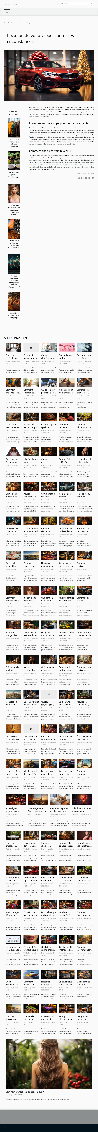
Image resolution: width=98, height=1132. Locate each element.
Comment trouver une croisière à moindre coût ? (30, 986)
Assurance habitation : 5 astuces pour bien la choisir (83, 706)
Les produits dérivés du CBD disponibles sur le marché (84, 882)
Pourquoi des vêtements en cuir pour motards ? (14, 143)
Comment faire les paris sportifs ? (48, 496)
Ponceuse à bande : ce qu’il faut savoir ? (30, 427)
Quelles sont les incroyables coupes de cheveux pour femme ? (14, 210)
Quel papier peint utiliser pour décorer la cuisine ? (13, 567)
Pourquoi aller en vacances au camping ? (14, 315)
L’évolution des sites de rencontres (81, 809)
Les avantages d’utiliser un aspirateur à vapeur (30, 847)
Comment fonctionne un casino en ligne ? (84, 916)
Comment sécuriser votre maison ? (84, 427)
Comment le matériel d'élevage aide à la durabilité (66, 498)
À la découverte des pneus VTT (84, 737)
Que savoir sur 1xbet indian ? (12, 529)
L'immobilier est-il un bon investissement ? (30, 1020)
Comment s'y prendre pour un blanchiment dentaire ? (31, 951)
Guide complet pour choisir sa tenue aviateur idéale (66, 394)
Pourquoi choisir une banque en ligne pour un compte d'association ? (14, 281)
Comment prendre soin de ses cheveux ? (25, 1092)
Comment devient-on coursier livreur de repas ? (66, 428)
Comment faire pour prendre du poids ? (31, 531)
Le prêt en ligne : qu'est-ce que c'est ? (13, 774)
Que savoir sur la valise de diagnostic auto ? (66, 775)
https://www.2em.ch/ (70, 141)
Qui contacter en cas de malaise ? (47, 670)
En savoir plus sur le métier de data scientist (66, 984)
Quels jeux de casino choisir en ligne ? (47, 950)
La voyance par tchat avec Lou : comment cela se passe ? (13, 951)
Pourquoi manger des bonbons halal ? (13, 635)
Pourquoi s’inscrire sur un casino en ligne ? (66, 1020)
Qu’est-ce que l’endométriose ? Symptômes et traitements (13, 463)
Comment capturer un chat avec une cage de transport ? (59, 811)
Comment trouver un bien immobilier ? (84, 950)
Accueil (6, 23)
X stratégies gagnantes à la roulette (13, 811)
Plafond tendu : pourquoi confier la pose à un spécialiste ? (84, 498)
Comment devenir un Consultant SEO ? (46, 463)
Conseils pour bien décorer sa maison (30, 915)
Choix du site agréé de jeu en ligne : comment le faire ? (48, 740)
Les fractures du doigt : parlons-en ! (84, 462)
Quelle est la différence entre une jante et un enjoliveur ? (14, 245)
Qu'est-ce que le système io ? (48, 425)
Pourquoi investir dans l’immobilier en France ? (30, 567)
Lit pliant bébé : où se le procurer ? (30, 462)
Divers (13, 23)
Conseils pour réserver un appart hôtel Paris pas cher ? (48, 882)
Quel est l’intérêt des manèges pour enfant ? (31, 704)
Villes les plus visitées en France (12, 704)
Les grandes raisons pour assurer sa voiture (82, 1020)
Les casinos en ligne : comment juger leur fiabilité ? (31, 882)
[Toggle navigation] (7, 11)
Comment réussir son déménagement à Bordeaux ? (13, 1020)
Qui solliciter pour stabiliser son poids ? (12, 739)
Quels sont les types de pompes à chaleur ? (83, 986)
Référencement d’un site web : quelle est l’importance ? (66, 882)
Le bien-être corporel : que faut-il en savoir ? (14, 176)
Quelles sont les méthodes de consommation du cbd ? (66, 951)
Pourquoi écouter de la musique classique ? (29, 498)
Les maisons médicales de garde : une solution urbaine (48, 775)
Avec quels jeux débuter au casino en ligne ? (13, 916)
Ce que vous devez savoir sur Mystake (66, 566)
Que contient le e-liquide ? (48, 599)
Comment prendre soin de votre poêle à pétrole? (13, 602)
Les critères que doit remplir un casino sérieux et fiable (48, 916)
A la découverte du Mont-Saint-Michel (30, 774)
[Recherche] (77, 3)
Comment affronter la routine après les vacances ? (83, 775)
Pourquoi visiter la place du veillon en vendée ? (13, 882)
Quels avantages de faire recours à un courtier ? (12, 986)
